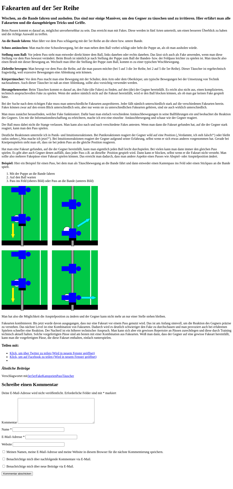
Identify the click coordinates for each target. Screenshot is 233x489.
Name (7, 434)
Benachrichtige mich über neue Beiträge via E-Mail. (40, 471)
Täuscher (68, 376)
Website (7, 449)
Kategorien (49, 376)
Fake (39, 376)
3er (30, 376)
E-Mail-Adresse (13, 441)
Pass (59, 376)
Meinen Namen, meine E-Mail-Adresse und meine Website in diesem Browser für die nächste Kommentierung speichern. (84, 456)
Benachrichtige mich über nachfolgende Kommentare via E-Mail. (48, 464)
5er (34, 376)
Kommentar (9, 427)
